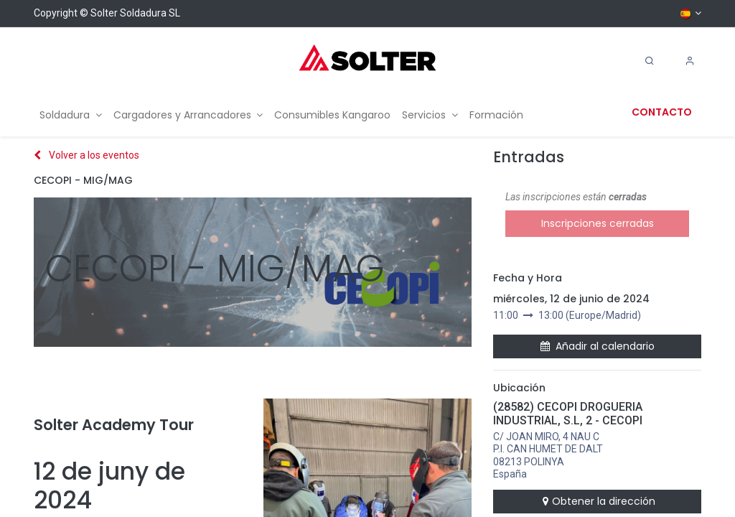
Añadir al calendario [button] (597, 346)
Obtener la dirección (597, 501)
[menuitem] (71, 115)
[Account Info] (689, 61)
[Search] (649, 61)
